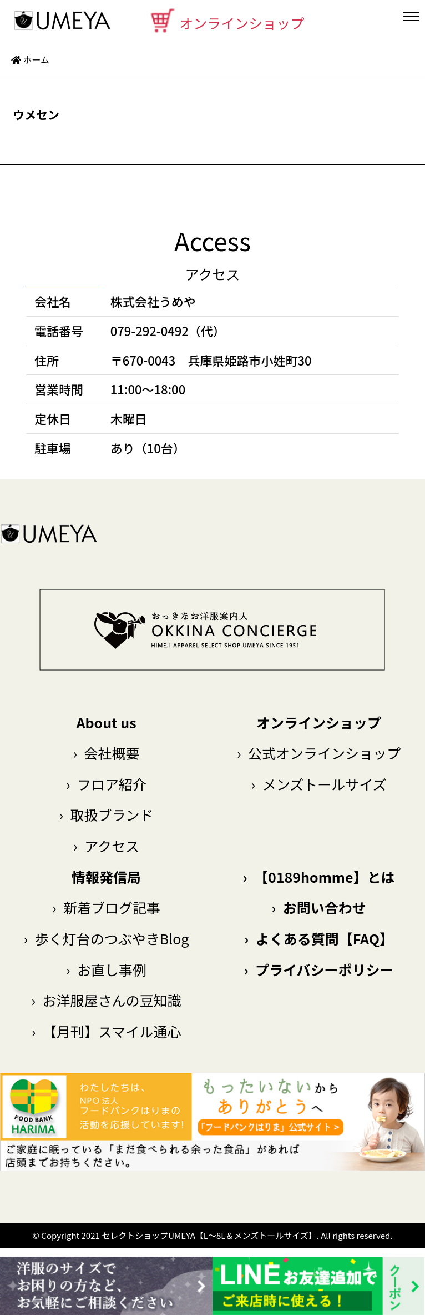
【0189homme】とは (319, 877)
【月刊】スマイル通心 (106, 1031)
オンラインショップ (227, 20)
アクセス (106, 846)
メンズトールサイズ (319, 784)
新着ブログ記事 (106, 907)
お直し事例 (106, 969)
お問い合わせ (318, 907)
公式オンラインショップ (319, 753)
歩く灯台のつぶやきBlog (106, 938)
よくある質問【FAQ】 (318, 938)
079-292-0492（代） (167, 330)
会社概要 (106, 753)
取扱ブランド (106, 814)
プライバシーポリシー (318, 969)
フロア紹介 (106, 784)
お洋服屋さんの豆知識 (106, 1000)
